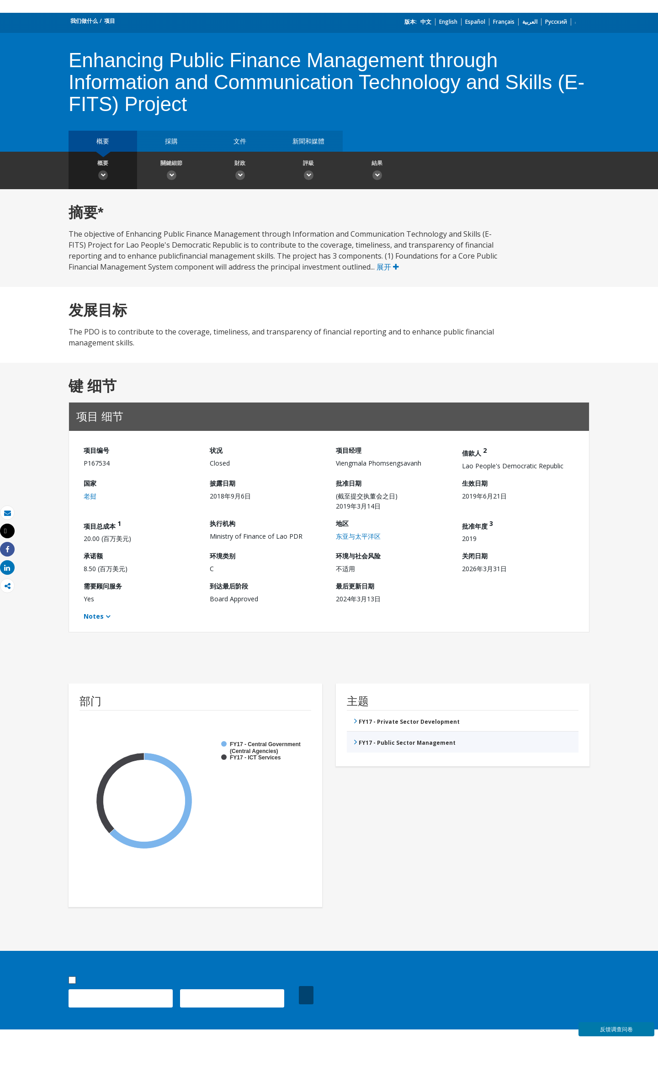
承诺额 (93, 556)
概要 (102, 141)
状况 (216, 450)
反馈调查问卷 (616, 1029)
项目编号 (96, 450)
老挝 (90, 496)
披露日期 (222, 483)
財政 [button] (240, 171)
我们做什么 (84, 21)
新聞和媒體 (308, 141)
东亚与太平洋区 (358, 536)
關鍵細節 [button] (171, 171)
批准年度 (477, 524)
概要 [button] (103, 171)
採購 (171, 141)
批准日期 (348, 483)
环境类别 (222, 556)
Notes (94, 616)
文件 (239, 141)
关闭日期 (475, 556)
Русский (556, 22)
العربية (529, 22)
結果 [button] (377, 171)
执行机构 (222, 523)
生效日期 (475, 483)
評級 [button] (308, 171)
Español (475, 22)
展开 (388, 267)
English (448, 22)
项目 (109, 21)
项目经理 (348, 450)
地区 (342, 523)
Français (504, 22)
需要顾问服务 (103, 586)
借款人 (474, 451)
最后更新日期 (355, 586)
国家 (90, 483)
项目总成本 (102, 524)
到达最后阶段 (229, 586)
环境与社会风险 (358, 556)
